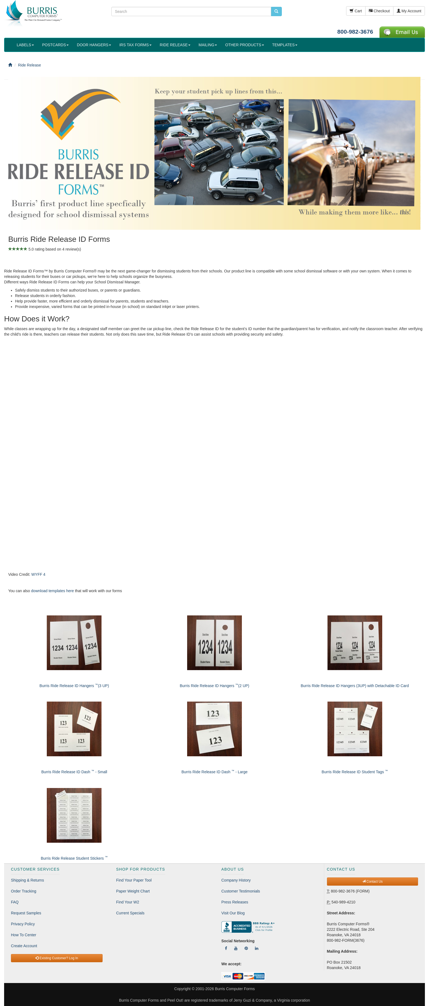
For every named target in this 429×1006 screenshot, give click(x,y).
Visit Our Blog (233, 913)
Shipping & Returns (27, 880)
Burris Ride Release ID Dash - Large (214, 772)
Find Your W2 (127, 902)
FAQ (15, 902)
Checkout (379, 11)
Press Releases (234, 902)
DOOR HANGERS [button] (94, 45)
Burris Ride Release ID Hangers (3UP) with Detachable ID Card (355, 686)
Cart (356, 11)
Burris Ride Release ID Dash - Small (74, 772)
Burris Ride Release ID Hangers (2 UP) (214, 686)
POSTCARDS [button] (55, 45)
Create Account (24, 946)
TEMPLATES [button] (284, 45)
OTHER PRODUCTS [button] (244, 45)
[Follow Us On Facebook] (226, 948)
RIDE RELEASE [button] (175, 45)
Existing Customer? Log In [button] (56, 958)
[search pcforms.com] (276, 11)
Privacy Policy (23, 924)
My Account (409, 11)
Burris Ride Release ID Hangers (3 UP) (74, 686)
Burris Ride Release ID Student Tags (355, 772)
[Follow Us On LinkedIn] (256, 948)
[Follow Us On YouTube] (236, 948)
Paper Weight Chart (133, 891)
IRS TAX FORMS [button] (135, 45)
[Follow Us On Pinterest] (246, 948)
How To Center (23, 935)
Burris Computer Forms (235, 989)
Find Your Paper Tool (134, 880)
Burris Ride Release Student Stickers (74, 858)
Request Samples (26, 913)
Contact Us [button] (372, 881)
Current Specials (130, 913)
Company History (236, 880)
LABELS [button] (25, 45)
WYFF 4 (38, 574)
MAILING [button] (208, 45)
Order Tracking (23, 891)
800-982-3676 (355, 31)
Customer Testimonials (240, 891)
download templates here (52, 591)
